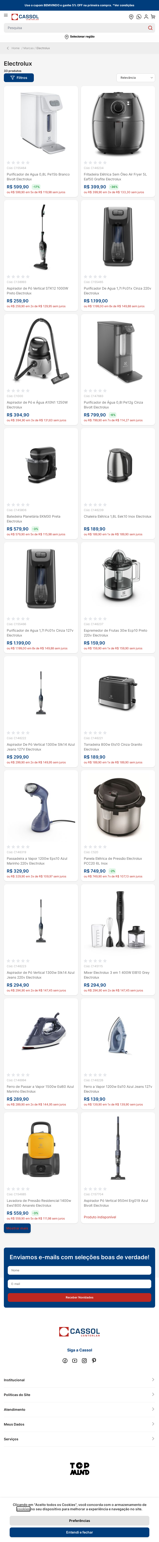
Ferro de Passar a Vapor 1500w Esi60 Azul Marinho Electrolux (40, 1088)
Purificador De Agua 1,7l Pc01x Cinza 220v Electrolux (117, 290)
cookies (23, 1509)
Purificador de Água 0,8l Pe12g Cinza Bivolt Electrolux (113, 404)
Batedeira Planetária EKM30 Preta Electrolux (33, 518)
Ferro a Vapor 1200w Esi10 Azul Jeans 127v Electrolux (118, 1088)
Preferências (79, 1521)
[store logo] (25, 17)
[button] (79, 37)
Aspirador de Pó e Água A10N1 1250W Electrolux (37, 404)
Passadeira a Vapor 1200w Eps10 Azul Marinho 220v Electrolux (37, 860)
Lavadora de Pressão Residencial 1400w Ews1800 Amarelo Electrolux (39, 1202)
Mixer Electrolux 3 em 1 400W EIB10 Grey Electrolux (117, 974)
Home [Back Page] (13, 48)
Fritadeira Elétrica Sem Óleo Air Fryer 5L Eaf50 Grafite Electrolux (115, 176)
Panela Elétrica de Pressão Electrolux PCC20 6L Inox (113, 860)
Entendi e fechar (79, 1532)
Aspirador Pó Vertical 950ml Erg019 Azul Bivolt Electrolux (116, 1202)
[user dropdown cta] (146, 16)
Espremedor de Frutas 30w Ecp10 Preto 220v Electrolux (115, 632)
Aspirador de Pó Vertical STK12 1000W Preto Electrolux (37, 290)
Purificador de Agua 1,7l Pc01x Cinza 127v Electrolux (40, 632)
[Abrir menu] (8, 17)
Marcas (28, 48)
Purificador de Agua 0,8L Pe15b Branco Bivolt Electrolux (38, 176)
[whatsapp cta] (139, 16)
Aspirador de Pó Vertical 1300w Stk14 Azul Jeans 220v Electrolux (40, 974)
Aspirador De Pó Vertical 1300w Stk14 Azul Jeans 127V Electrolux (41, 746)
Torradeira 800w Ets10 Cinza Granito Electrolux (113, 746)
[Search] (150, 28)
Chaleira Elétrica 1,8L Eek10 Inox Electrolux (118, 516)
